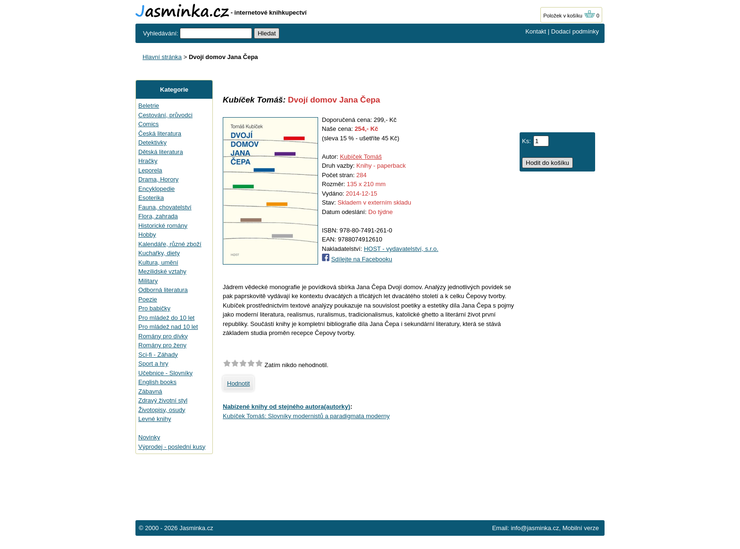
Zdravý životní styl (162, 400)
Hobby (147, 234)
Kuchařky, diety (159, 253)
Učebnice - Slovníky (165, 373)
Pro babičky (154, 308)
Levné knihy (154, 418)
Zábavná (150, 391)
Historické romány (162, 225)
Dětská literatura (160, 151)
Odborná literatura (163, 289)
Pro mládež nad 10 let (168, 326)
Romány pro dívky (163, 336)
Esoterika (151, 197)
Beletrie (148, 105)
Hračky (147, 160)
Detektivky (152, 142)
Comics (148, 124)
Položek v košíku (569, 15)
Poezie (147, 299)
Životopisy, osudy (161, 409)
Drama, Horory (158, 179)
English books (157, 382)
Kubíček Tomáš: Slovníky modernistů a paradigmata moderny (306, 416)
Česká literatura (159, 133)
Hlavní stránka (162, 56)
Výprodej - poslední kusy (171, 446)
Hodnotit (238, 383)
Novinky (149, 437)
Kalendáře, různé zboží (170, 244)
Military (148, 280)
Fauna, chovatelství (165, 207)
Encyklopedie (156, 188)
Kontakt (535, 31)
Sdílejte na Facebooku (361, 259)
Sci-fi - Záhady (158, 354)
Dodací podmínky (575, 31)
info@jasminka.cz (535, 528)
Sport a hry (153, 363)
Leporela (150, 170)
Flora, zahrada (158, 216)
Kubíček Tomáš (361, 156)
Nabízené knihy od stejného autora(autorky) (286, 406)
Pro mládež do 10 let (166, 317)
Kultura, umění (158, 262)
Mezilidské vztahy (162, 271)
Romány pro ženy (162, 345)
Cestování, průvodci (165, 115)
